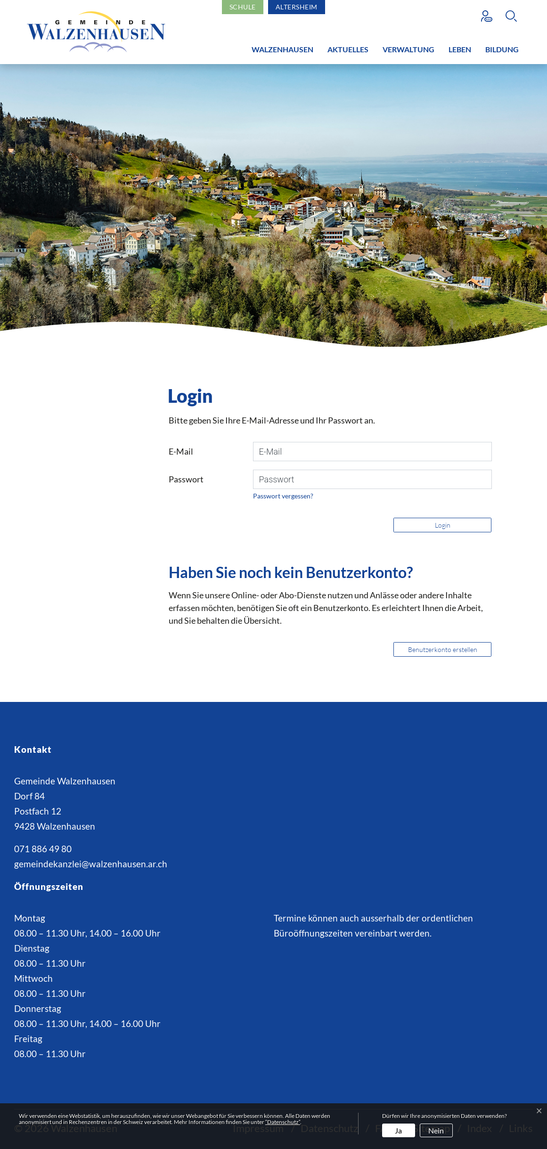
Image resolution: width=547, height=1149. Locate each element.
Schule (242, 7)
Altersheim (297, 7)
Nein (436, 1130)
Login (442, 525)
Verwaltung (408, 49)
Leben (460, 49)
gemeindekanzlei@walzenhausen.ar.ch (90, 863)
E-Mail (181, 451)
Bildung (502, 49)
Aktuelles (347, 49)
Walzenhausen (282, 49)
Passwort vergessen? (283, 496)
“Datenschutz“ (282, 1121)
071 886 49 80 (43, 848)
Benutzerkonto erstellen (442, 649)
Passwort (186, 479)
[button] (513, 16)
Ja (398, 1130)
